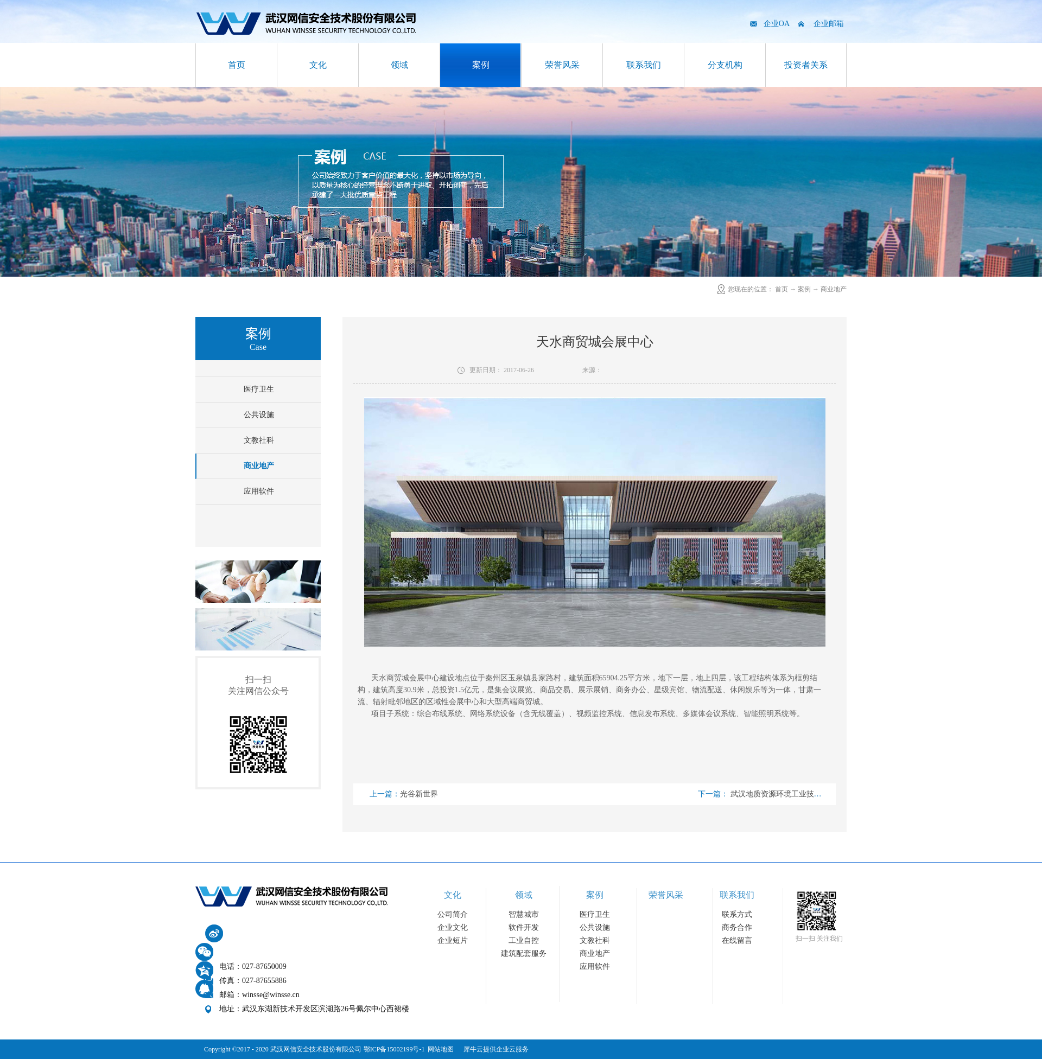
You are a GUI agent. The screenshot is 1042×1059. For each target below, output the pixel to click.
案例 (804, 289)
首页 (236, 64)
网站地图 (439, 1049)
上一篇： (404, 794)
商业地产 (834, 289)
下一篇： (782, 794)
